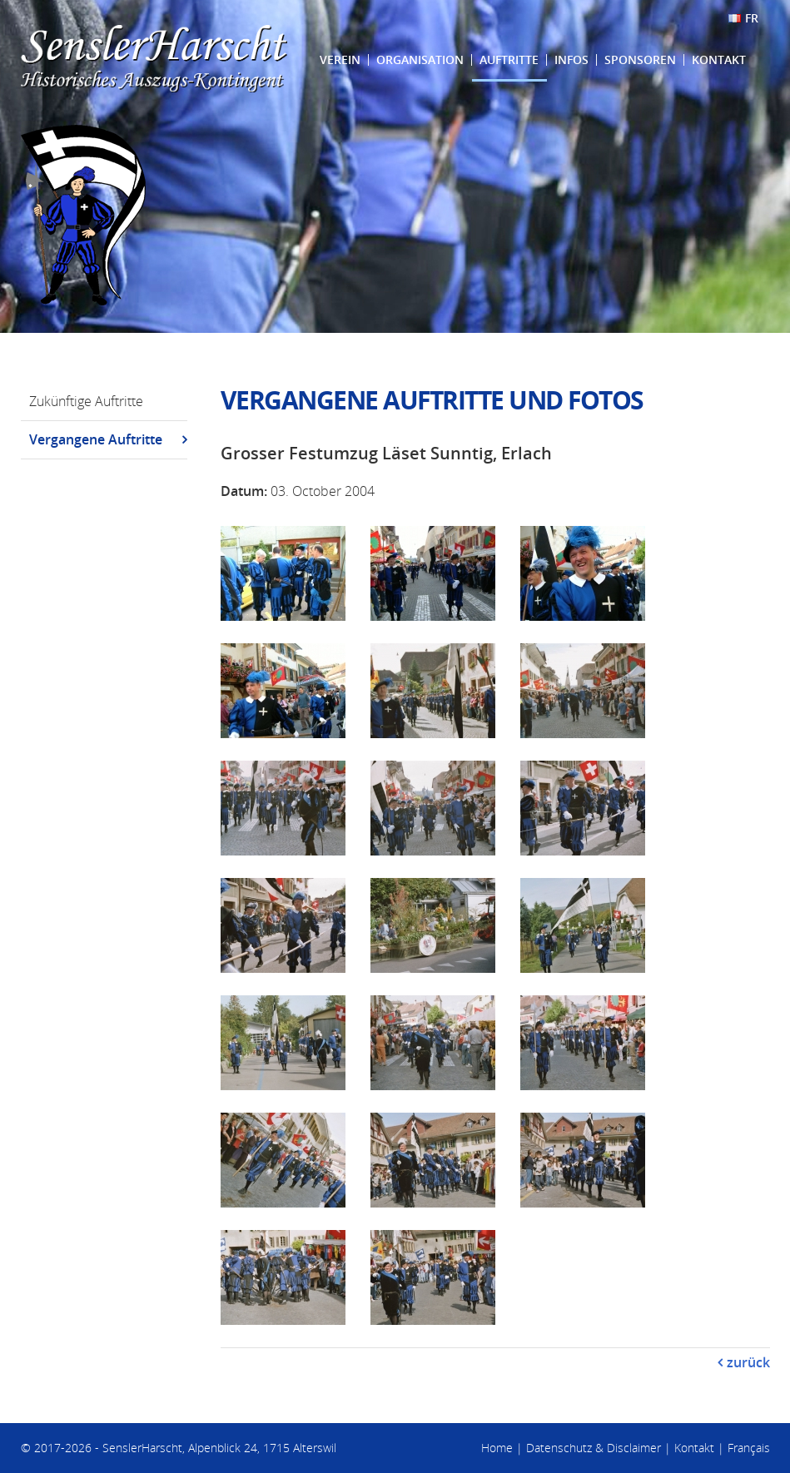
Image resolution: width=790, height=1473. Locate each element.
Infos (571, 59)
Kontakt (719, 59)
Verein (340, 59)
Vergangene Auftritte (95, 439)
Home (497, 1448)
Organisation (420, 59)
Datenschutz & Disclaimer (593, 1448)
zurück (748, 1362)
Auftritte (509, 59)
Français (749, 1448)
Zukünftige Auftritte (86, 401)
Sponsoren (640, 59)
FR (751, 18)
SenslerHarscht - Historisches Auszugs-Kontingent (154, 58)
